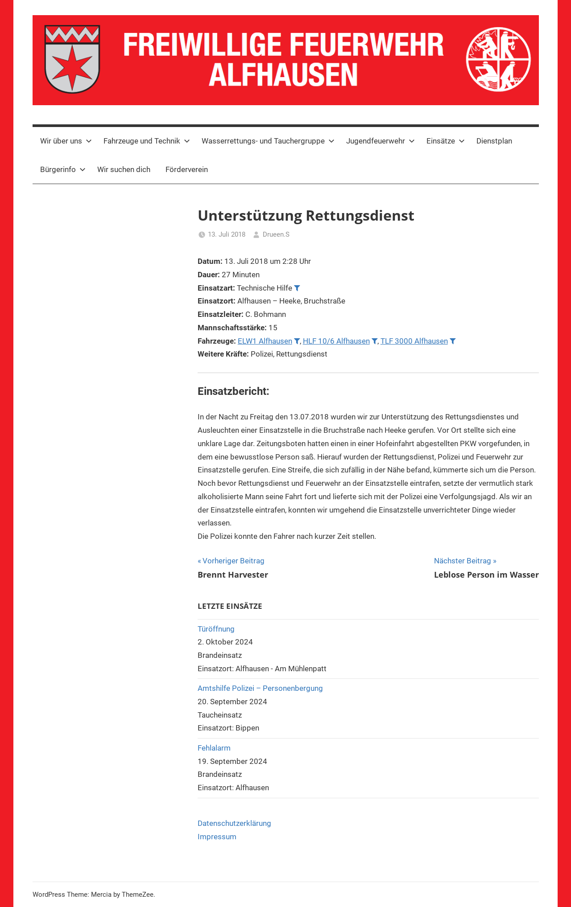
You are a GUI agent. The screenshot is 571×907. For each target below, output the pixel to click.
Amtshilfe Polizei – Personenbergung (260, 688)
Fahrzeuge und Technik (146, 140)
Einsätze (445, 140)
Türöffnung (216, 628)
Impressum (217, 836)
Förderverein (187, 169)
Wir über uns (66, 140)
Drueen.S (276, 234)
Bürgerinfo (63, 169)
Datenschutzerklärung (234, 823)
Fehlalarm (214, 747)
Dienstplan (494, 140)
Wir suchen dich (123, 169)
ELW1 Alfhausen (265, 341)
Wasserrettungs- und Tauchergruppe (268, 140)
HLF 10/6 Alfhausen (336, 341)
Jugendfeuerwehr (380, 140)
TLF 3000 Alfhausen (414, 341)
